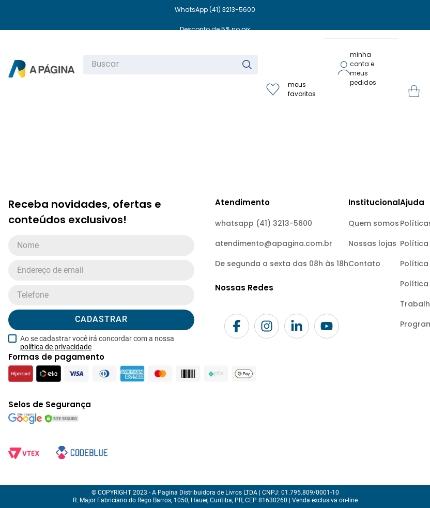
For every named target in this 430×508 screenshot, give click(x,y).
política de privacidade (55, 347)
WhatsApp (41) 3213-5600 (215, 9)
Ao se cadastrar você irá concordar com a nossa (97, 342)
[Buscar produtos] (249, 64)
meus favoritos (302, 89)
